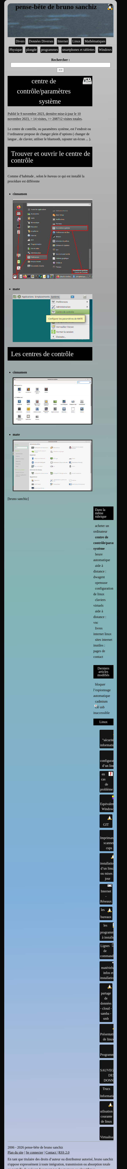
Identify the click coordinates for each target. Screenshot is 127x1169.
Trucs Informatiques (109, 1092)
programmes (49, 49)
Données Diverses (41, 41)
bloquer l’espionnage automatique (102, 690)
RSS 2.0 (63, 1152)
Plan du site (15, 1152)
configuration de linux (103, 591)
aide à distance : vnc (99, 616)
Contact (51, 1152)
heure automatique (101, 557)
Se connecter (34, 1152)
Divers (20, 41)
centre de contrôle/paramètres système (108, 542)
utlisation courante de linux (106, 1112)
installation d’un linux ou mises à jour (107, 867)
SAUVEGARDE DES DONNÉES (111, 1071)
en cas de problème (106, 781)
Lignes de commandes (108, 950)
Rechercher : (60, 60)
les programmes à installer (108, 931)
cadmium (101, 701)
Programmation (110, 1051)
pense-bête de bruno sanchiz (64, 7)
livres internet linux (102, 631)
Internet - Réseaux (106, 894)
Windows (105, 49)
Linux (76, 41)
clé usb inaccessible (101, 710)
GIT (107, 820)
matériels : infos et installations (108, 971)
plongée (31, 49)
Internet (62, 41)
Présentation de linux (108, 1033)
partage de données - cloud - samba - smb (106, 1002)
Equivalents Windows (108, 803)
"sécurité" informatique (109, 738)
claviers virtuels (99, 602)
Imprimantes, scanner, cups (109, 840)
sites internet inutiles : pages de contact (102, 648)
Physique (16, 49)
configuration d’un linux (109, 759)
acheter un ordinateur (101, 528)
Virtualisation (109, 1133)
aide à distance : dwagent (99, 571)
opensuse (101, 582)
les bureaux (106, 913)
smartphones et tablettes (78, 49)
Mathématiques (95, 41)
